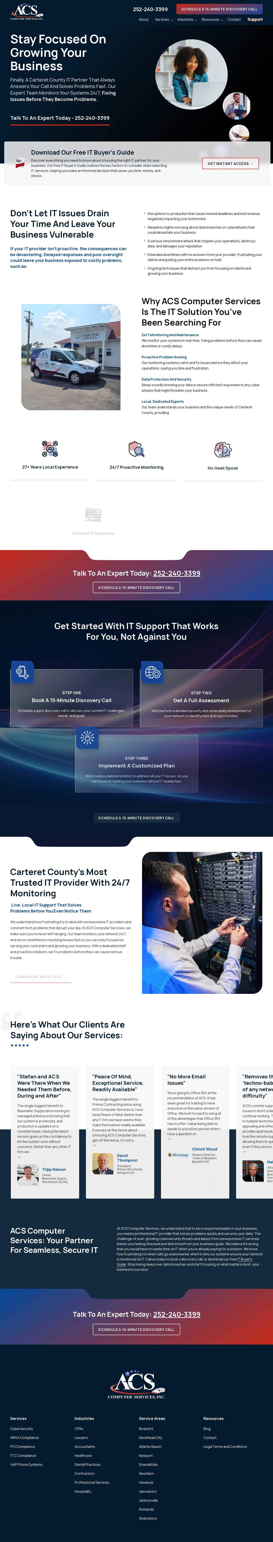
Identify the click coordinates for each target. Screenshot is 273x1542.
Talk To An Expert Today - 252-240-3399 (60, 117)
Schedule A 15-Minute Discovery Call (220, 9)
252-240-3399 (150, 9)
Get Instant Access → (230, 163)
